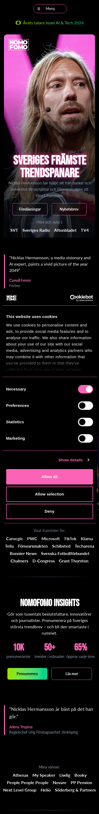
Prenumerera (27, 673)
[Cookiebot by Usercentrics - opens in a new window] (70, 298)
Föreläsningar (30, 209)
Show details (70, 460)
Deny (49, 511)
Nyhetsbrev (69, 209)
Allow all (49, 476)
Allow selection (49, 494)
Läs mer (71, 673)
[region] (49, 271)
